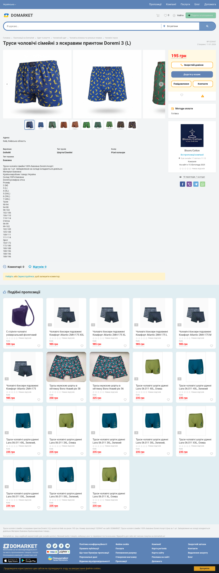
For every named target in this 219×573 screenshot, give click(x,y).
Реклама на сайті (160, 557)
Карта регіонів (159, 548)
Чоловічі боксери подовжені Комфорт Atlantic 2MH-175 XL (109, 336)
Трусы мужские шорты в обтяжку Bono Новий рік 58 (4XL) (64, 390)
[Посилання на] (48, 545)
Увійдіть (9, 279)
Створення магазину (126, 557)
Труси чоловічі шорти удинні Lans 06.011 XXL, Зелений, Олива (65, 498)
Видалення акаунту (198, 553)
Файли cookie (122, 544)
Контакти (203, 86)
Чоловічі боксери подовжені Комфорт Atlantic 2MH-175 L (152, 336)
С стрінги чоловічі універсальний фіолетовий (21, 336)
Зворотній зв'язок (197, 544)
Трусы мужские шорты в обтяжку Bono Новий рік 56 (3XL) (107, 390)
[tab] (13, 270)
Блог (197, 4)
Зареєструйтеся (26, 279)
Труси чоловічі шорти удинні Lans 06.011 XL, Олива (108, 498)
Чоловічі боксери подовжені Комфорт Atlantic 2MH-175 (22, 390)
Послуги (185, 4)
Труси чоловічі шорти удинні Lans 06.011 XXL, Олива (195, 444)
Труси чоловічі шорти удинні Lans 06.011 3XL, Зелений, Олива (152, 444)
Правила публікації (89, 548)
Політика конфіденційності (93, 544)
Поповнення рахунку (126, 553)
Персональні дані (88, 557)
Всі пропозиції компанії (192, 157)
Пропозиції (155, 4)
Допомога (210, 4)
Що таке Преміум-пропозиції (94, 553)
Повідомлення (181, 86)
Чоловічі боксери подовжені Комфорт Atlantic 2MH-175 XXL (66, 336)
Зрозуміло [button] (204, 568)
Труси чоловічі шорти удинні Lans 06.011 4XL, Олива (152, 390)
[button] (102, 568)
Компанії (171, 4)
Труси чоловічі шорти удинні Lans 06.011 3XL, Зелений (108, 444)
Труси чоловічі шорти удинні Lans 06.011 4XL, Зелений (195, 390)
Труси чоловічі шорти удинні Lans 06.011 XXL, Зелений (22, 498)
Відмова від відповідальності (94, 561)
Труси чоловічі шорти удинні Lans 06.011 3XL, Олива (65, 444)
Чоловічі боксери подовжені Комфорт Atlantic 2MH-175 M (195, 336)
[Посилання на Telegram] (67, 545)
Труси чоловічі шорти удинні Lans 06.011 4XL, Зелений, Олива (22, 444)
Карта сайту (158, 553)
